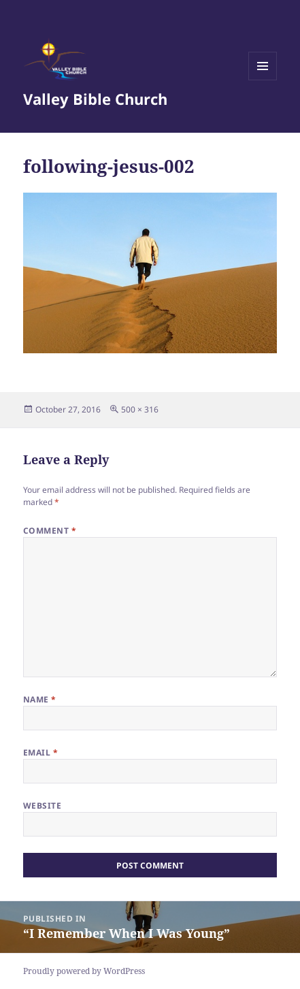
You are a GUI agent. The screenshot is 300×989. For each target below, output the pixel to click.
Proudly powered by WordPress (84, 971)
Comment (49, 530)
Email (40, 752)
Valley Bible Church (95, 98)
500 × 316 (140, 409)
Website (42, 805)
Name (39, 699)
